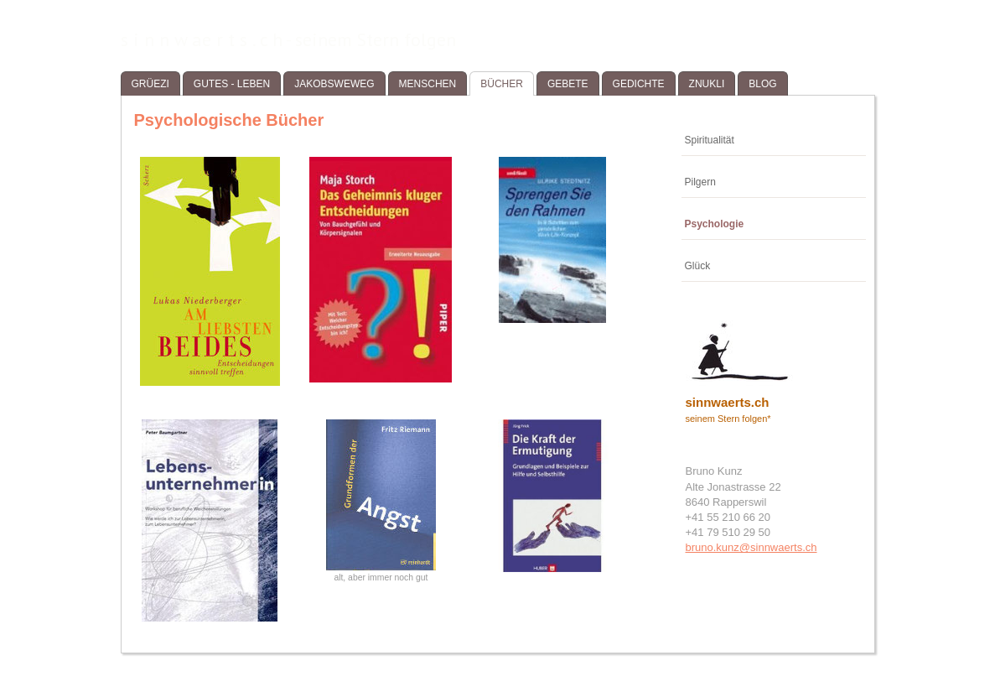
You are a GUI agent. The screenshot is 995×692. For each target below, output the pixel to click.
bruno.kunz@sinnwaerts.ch (751, 547)
